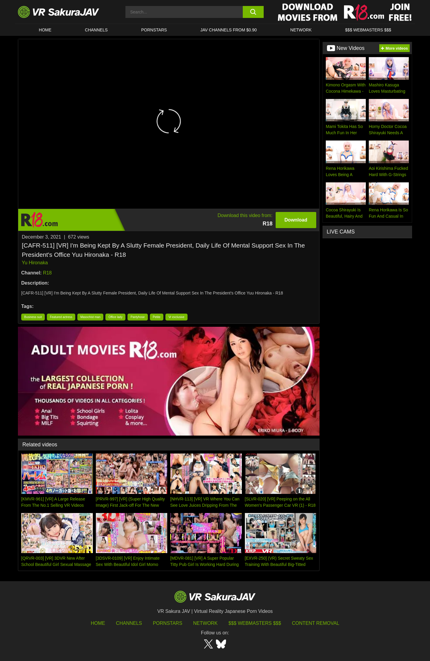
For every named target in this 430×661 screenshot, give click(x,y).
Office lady (115, 317)
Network (301, 30)
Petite (157, 317)
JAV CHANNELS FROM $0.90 (228, 30)
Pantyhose (137, 317)
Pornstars (154, 30)
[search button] (253, 12)
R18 (47, 272)
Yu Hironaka (35, 262)
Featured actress (61, 317)
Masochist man (90, 317)
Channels (96, 30)
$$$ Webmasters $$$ (254, 623)
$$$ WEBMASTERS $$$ (368, 30)
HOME (45, 30)
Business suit (33, 317)
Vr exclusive (176, 317)
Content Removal (316, 623)
